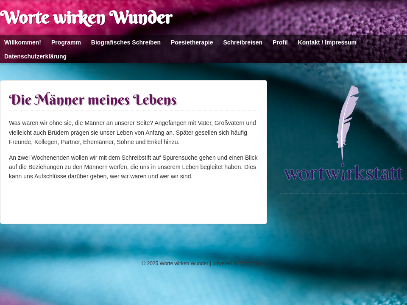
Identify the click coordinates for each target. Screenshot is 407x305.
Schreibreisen (242, 42)
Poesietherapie (192, 42)
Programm (66, 42)
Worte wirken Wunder (86, 17)
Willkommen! (22, 42)
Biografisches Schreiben (126, 42)
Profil (280, 42)
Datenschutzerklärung (35, 56)
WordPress (252, 263)
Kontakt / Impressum (327, 42)
